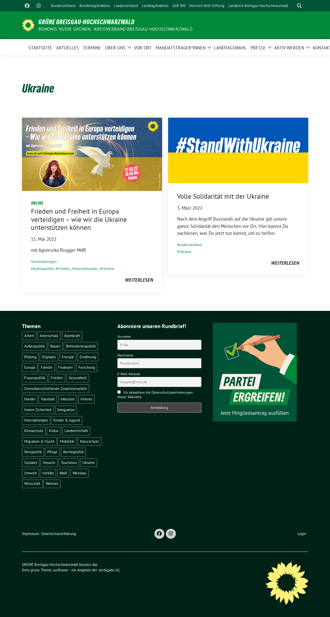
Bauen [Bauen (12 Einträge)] (55, 346)
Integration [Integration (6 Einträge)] (66, 409)
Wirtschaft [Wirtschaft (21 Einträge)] (32, 483)
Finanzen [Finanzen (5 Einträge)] (65, 367)
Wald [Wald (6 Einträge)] (63, 473)
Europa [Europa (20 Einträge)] (29, 367)
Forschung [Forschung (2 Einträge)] (86, 367)
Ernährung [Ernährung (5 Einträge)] (88, 356)
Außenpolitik (43, 268)
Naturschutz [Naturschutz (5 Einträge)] (89, 441)
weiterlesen (139, 280)
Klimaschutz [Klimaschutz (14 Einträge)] (33, 430)
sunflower (60, 570)
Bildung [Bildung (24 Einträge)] (30, 356)
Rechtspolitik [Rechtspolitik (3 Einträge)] (73, 451)
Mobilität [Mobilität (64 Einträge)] (67, 441)
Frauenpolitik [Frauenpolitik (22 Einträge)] (34, 377)
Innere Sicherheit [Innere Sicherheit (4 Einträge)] (38, 409)
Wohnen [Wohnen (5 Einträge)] (52, 483)
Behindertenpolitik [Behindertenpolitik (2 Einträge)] (81, 346)
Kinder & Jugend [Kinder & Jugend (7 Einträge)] (66, 420)
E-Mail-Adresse (128, 374)
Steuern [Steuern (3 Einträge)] (49, 462)
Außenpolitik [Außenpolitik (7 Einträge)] (34, 346)
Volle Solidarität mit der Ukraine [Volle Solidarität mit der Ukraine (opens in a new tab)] (223, 196)
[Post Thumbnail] (92, 154)
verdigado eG (108, 570)
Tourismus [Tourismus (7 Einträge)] (69, 462)
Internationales (86, 268)
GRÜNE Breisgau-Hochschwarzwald (86, 22)
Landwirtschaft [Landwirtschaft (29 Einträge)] (76, 430)
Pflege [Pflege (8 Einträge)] (52, 451)
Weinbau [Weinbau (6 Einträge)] (79, 473)
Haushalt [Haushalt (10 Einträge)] (48, 399)
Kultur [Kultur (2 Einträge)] (54, 430)
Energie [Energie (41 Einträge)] (68, 356)
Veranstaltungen (44, 261)
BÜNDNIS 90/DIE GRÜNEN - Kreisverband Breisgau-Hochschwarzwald (115, 29)
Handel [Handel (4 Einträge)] (29, 399)
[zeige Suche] (299, 6)
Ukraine (108, 268)
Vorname (124, 336)
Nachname (125, 355)
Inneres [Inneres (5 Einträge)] (86, 399)
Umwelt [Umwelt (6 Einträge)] (30, 473)
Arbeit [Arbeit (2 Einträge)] (29, 335)
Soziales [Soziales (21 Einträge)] (30, 462)
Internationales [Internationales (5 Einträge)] (36, 420)
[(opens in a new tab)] (238, 150)
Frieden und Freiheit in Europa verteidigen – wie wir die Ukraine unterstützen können (79, 219)
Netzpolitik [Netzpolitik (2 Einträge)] (33, 451)
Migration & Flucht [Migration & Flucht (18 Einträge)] (39, 441)
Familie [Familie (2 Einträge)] (46, 367)
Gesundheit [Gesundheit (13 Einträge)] (78, 377)
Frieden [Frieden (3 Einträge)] (57, 377)
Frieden (64, 268)
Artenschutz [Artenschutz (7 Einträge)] (48, 335)
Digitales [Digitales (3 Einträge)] (49, 356)
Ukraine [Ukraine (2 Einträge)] (88, 462)
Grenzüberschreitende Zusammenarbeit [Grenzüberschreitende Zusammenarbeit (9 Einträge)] (55, 388)
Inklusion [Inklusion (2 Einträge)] (67, 399)
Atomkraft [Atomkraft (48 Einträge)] (72, 335)
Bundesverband (189, 244)
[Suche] (292, 6)
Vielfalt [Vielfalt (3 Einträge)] (48, 473)
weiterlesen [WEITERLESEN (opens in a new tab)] (285, 263)
